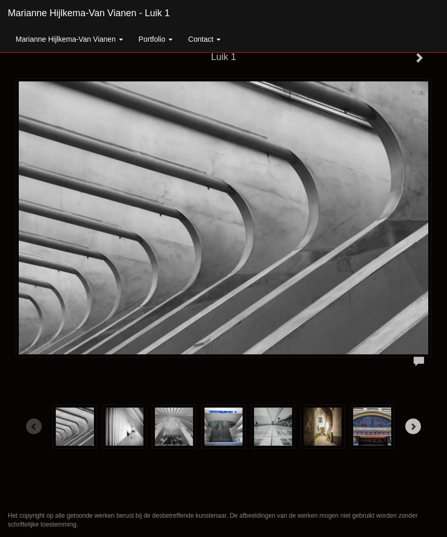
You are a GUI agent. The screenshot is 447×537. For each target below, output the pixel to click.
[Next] (413, 426)
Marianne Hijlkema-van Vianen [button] (69, 39)
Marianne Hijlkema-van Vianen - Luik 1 (89, 13)
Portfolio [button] (156, 39)
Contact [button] (204, 39)
